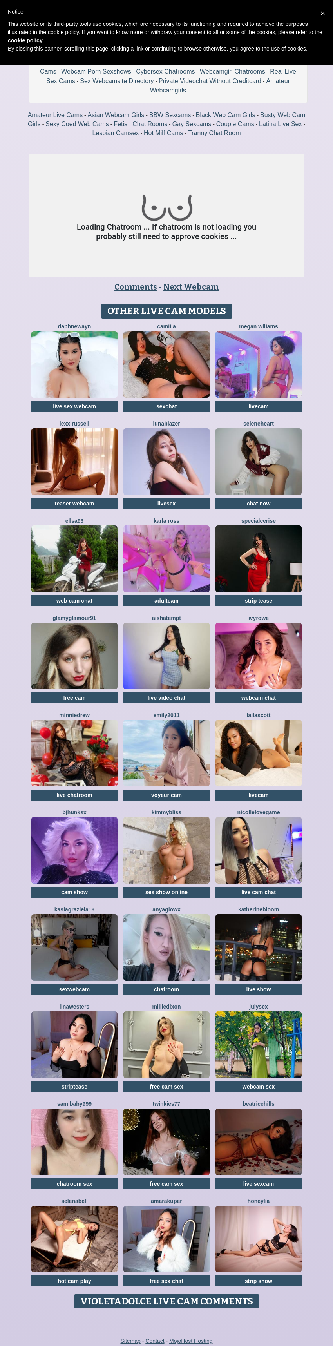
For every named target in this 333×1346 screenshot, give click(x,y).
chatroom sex (74, 1184)
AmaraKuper (166, 1201)
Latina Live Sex (280, 124)
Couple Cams (235, 124)
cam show (74, 892)
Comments (135, 287)
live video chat (166, 698)
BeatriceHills (259, 1104)
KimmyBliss (166, 812)
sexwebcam (74, 989)
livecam (258, 406)
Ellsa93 (74, 521)
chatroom (166, 989)
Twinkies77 (167, 1104)
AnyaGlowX (166, 909)
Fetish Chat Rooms (140, 124)
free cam (74, 698)
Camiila (166, 326)
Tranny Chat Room (214, 133)
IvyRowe (258, 618)
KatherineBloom (258, 909)
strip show (258, 1281)
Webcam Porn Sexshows (96, 71)
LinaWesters (74, 1007)
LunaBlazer (166, 423)
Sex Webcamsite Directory (117, 81)
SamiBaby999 (74, 1104)
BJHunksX (74, 812)
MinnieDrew (74, 715)
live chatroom (74, 795)
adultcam (166, 601)
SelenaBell (74, 1201)
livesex (166, 503)
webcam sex (259, 1086)
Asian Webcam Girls (116, 115)
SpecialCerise (258, 521)
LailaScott (259, 715)
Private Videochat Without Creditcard (210, 81)
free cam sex (166, 1086)
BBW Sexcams (170, 115)
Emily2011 (167, 715)
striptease (74, 1086)
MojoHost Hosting (191, 1341)
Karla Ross (166, 521)
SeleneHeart (258, 423)
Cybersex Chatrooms (165, 71)
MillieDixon (166, 1007)
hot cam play (74, 1281)
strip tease (258, 601)
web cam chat (74, 601)
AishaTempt (166, 618)
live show (258, 989)
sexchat (166, 406)
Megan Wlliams (258, 326)
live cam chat (258, 892)
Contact (154, 1341)
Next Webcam (191, 287)
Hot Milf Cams (163, 133)
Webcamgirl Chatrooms (232, 71)
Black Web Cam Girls (225, 115)
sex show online (166, 892)
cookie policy (25, 40)
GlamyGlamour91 (74, 618)
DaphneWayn (74, 326)
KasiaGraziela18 (74, 909)
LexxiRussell (74, 423)
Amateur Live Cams (55, 115)
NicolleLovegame (258, 812)
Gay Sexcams (192, 124)
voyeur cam (166, 795)
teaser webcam (74, 503)
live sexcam (258, 1184)
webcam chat (258, 698)
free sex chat (166, 1281)
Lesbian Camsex (115, 133)
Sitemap (130, 1341)
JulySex (258, 1007)
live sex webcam (74, 406)
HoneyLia (259, 1201)
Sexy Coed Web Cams (77, 124)
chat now (259, 503)
